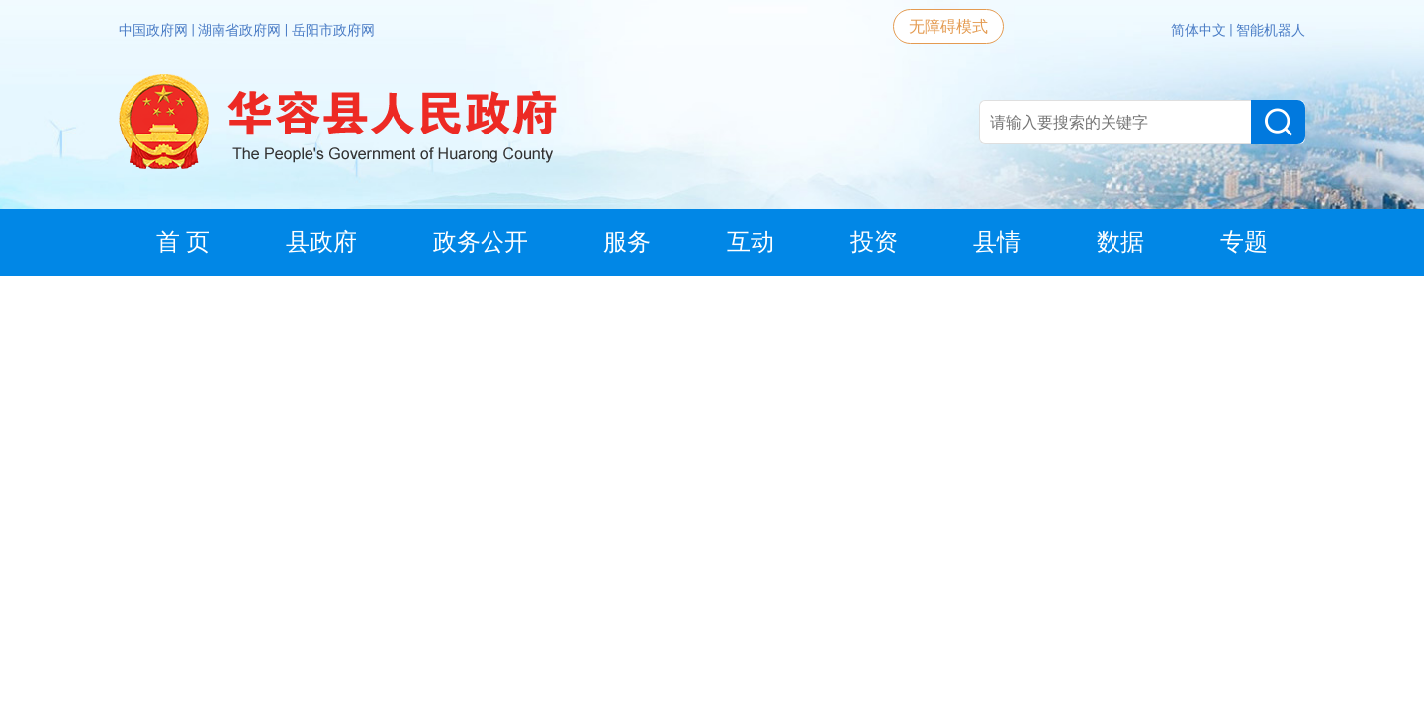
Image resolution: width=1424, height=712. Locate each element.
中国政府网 (155, 30)
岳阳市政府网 (333, 30)
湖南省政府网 (241, 30)
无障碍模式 (948, 26)
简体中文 (1200, 30)
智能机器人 (1270, 30)
